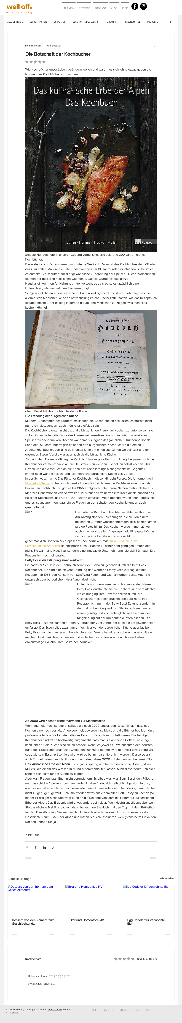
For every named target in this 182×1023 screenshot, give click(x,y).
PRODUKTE (152, 22)
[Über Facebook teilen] (27, 847)
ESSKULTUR (59, 22)
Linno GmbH (55, 1009)
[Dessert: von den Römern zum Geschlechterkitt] (33, 899)
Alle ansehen (167, 878)
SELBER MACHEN (38, 22)
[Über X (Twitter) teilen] (35, 847)
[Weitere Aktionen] (154, 45)
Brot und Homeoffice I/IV (87, 920)
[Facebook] (134, 6)
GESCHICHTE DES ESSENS (85, 22)
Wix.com (14, 1012)
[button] (68, 6)
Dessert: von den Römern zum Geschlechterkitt (33, 921)
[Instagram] (143, 6)
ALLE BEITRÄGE (15, 22)
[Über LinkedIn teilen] (44, 847)
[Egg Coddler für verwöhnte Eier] (148, 899)
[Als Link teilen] (53, 847)
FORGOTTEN (112, 22)
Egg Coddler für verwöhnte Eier (146, 921)
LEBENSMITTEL (132, 22)
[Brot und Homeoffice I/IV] (91, 899)
